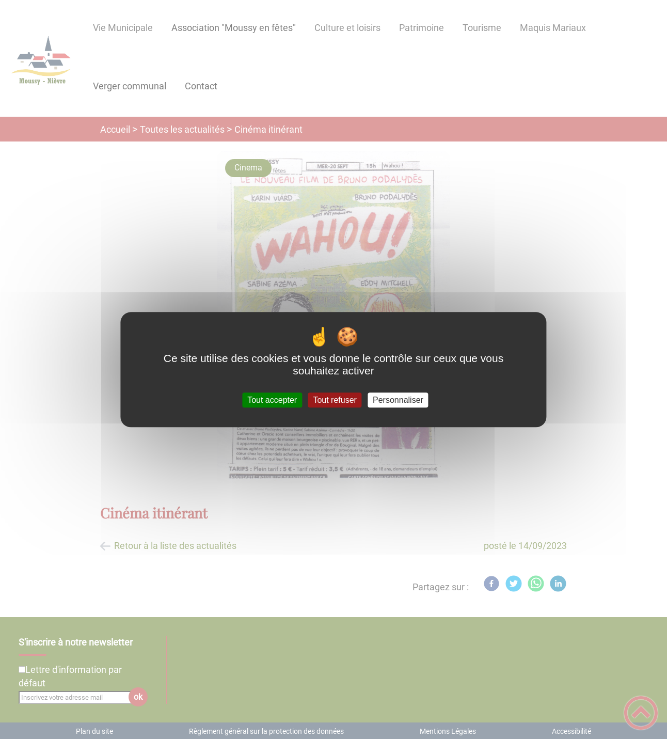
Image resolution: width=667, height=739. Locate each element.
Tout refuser (334, 400)
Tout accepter (272, 400)
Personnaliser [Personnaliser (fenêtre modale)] (398, 400)
